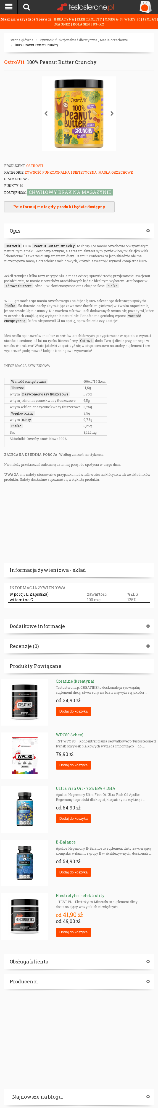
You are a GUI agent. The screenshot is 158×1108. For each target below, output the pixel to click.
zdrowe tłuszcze (18, 286)
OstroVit (14, 62)
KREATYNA (64, 19)
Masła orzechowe (114, 40)
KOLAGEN (82, 24)
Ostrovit (13, 246)
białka (112, 286)
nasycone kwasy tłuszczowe (45, 394)
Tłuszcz (17, 387)
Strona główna (21, 40)
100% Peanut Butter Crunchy (36, 45)
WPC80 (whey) (69, 734)
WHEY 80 (132, 19)
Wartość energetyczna (28, 381)
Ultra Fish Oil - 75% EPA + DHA (85, 788)
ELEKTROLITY (89, 19)
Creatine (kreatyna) (75, 681)
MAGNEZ (62, 24)
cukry (26, 419)
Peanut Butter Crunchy (54, 246)
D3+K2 (98, 24)
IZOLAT (150, 19)
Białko (16, 426)
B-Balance (66, 842)
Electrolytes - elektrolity (80, 895)
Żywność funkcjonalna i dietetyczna (68, 40)
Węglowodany (22, 413)
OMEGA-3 (113, 19)
